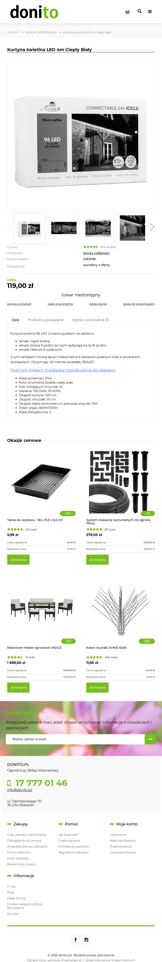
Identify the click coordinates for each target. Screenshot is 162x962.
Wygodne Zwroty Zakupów (27, 846)
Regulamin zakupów (73, 852)
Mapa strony (16, 898)
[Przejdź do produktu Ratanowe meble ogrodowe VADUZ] (41, 614)
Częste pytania (69, 841)
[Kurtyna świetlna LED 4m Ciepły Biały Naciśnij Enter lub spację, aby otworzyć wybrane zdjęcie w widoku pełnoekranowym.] (81, 135)
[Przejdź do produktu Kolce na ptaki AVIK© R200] (120, 614)
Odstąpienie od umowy (24, 841)
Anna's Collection (96, 253)
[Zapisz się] (150, 739)
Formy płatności (19, 852)
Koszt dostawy (18, 858)
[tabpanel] (81, 372)
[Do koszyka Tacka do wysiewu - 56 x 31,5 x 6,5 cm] (18, 560)
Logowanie (118, 835)
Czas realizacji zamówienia (26, 835)
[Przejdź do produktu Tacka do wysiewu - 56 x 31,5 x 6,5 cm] (41, 486)
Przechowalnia (120, 846)
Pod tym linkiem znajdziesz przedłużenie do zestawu (63, 370)
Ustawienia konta (122, 852)
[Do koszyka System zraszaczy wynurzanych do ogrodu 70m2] (97, 560)
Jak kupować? (68, 835)
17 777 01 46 (40, 783)
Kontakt (13, 914)
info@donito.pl (19, 790)
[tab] (15, 320)
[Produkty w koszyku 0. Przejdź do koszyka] (127, 12)
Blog (10, 892)
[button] (9, 228)
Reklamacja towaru (21, 864)
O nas (11, 886)
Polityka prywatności (73, 846)
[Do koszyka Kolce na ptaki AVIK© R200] (97, 687)
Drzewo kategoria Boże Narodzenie (24, 906)
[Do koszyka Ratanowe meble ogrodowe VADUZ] (18, 687)
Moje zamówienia (123, 841)
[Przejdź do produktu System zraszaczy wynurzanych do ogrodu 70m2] (120, 486)
